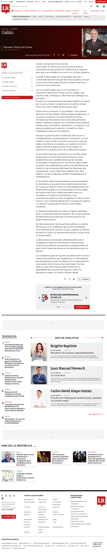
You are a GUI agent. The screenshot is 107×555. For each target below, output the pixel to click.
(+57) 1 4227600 (7, 509)
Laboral (7, 416)
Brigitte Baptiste (64, 346)
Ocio (54, 521)
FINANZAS (18, 11)
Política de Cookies (77, 521)
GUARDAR (72, 55)
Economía (56, 506)
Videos (40, 531)
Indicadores (28, 519)
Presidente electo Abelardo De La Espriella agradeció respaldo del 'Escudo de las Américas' (96, 458)
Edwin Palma (49, 16)
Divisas (41, 16)
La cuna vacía (58, 375)
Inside (55, 519)
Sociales (27, 531)
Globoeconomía (58, 514)
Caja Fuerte (42, 501)
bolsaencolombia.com (78, 543)
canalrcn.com (50, 545)
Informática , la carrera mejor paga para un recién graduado (15, 421)
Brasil (18, 451)
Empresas (27, 511)
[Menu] (13, 10)
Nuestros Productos (77, 506)
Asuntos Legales (29, 501)
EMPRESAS (33, 11)
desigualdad (77, 16)
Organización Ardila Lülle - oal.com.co (98, 544)
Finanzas (27, 514)
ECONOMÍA (25, 11)
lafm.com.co (85, 545)
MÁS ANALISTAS (95, 414)
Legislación (92, 451)
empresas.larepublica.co (41, 543)
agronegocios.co (25, 543)
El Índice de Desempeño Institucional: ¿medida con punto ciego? (76, 399)
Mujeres (86, 16)
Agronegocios (29, 499)
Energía (7, 342)
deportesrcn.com (19, 548)
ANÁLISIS (68, 11)
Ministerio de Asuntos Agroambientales (72, 352)
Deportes (8, 402)
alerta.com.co (6, 548)
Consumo (27, 506)
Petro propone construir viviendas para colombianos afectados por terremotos (60, 458)
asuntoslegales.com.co (9, 543)
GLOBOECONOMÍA (47, 11)
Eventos (55, 511)
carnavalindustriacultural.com (33, 545)
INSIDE (102, 11)
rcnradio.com (61, 545)
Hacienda (8, 356)
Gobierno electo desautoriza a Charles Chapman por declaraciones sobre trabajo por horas (14, 380)
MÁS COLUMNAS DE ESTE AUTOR (37, 55)
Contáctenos (75, 508)
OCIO (39, 11)
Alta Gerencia (42, 499)
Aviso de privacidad (77, 511)
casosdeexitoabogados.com (11, 545)
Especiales (41, 511)
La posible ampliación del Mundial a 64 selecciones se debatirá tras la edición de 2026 (15, 408)
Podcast (26, 526)
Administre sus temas (11, 97)
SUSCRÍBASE (101, 2)
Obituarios (41, 521)
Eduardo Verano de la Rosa (18, 47)
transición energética (63, 16)
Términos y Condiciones (79, 513)
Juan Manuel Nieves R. (68, 368)
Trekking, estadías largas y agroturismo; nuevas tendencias (25, 476)
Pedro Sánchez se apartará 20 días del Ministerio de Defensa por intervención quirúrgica (14, 363)
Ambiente (8, 389)
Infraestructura (43, 519)
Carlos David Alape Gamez (71, 391)
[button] (38, 298)
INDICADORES (95, 11)
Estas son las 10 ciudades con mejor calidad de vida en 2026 (14, 394)
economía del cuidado (20, 19)
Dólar (35, 16)
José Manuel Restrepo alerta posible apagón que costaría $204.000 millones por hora (14, 348)
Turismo (19, 470)
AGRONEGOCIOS (59, 11)
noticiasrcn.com (73, 545)
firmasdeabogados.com (60, 543)
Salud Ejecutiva (58, 526)
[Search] (91, 6)
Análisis (55, 499)
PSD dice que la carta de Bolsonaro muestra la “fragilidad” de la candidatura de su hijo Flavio (25, 459)
